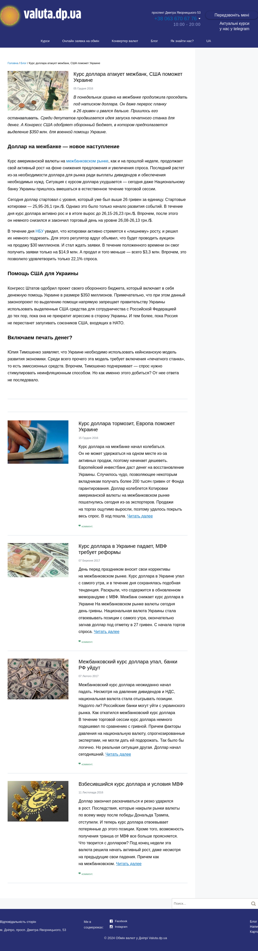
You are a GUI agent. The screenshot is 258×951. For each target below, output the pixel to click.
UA (208, 41)
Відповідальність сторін (18, 922)
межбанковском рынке (87, 161)
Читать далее (140, 516)
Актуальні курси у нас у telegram (234, 26)
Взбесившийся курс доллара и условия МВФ (131, 784)
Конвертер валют (125, 41)
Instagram (121, 926)
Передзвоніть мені (231, 15)
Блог (154, 41)
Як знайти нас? (182, 41)
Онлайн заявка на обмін (80, 41)
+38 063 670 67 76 (175, 18)
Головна (13, 63)
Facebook (121, 921)
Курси (45, 41)
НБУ (39, 231)
